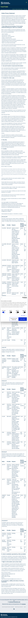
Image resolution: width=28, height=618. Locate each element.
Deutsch (25, 9)
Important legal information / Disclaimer (8, 606)
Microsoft (9, 228)
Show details (23, 315)
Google (8, 340)
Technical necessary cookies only (13, 319)
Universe (24, 604)
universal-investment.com (14, 601)
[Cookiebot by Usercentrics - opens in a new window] (23, 297)
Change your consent (6, 211)
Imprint (25, 606)
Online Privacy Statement (19, 606)
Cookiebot (20, 213)
